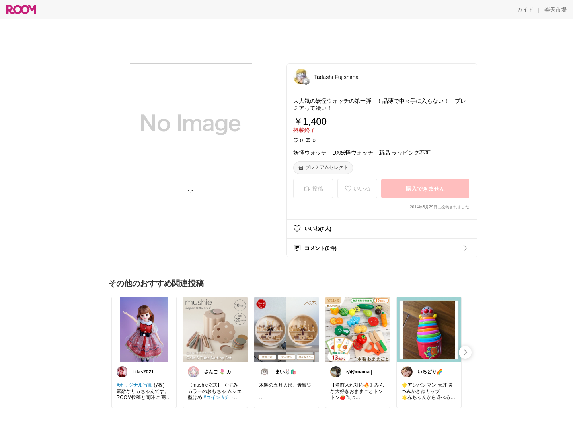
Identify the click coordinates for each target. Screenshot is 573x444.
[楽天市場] (555, 9)
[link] (144, 329)
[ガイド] (525, 9)
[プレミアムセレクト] (323, 167)
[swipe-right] (465, 352)
